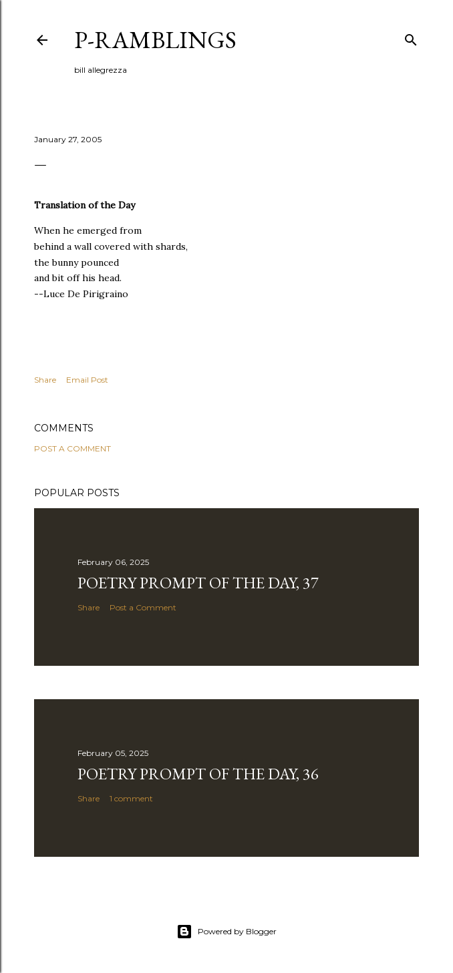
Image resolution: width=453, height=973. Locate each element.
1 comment (131, 798)
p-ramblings (155, 39)
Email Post (87, 380)
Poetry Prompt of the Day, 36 (198, 773)
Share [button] (45, 380)
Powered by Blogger (226, 932)
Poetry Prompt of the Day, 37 (198, 582)
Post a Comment (72, 448)
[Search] (411, 37)
